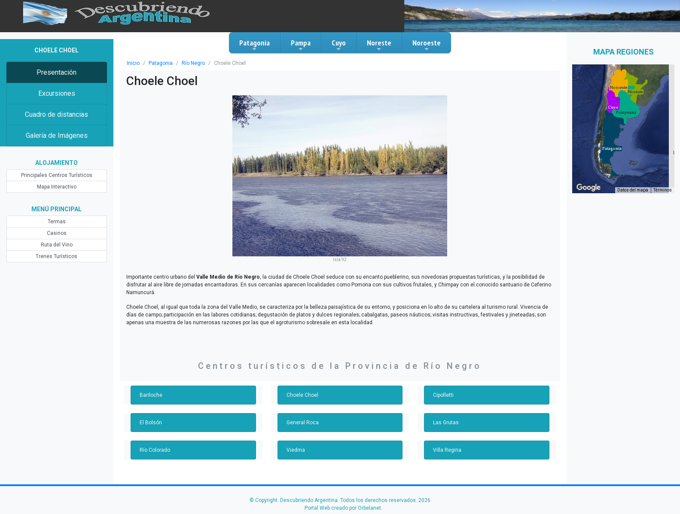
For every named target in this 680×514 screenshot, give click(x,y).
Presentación (56, 72)
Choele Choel (302, 395)
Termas (57, 222)
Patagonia (254, 45)
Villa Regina (447, 450)
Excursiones (56, 93)
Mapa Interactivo (56, 187)
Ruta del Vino (57, 245)
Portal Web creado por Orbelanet (343, 508)
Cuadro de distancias (56, 114)
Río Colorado (155, 450)
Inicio (133, 63)
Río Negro (193, 63)
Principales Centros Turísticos (56, 175)
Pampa (301, 45)
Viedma (296, 450)
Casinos (57, 233)
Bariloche (151, 395)
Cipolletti (443, 395)
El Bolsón (151, 423)
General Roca (303, 423)
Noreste (379, 45)
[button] (612, 148)
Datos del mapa (632, 190)
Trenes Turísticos (56, 256)
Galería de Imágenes (57, 135)
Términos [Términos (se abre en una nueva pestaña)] (662, 190)
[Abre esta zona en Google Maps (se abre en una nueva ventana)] (588, 187)
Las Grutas (446, 423)
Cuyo (339, 45)
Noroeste (426, 45)
